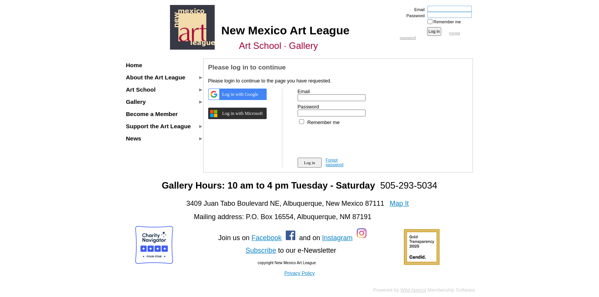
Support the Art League (158, 126)
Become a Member (152, 114)
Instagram (337, 238)
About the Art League (156, 77)
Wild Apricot (413, 290)
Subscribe (261, 250)
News (133, 138)
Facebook (266, 238)
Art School (141, 89)
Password (414, 15)
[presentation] (356, 140)
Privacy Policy (299, 273)
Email (417, 9)
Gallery (136, 101)
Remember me (447, 21)
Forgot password (334, 162)
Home (134, 65)
